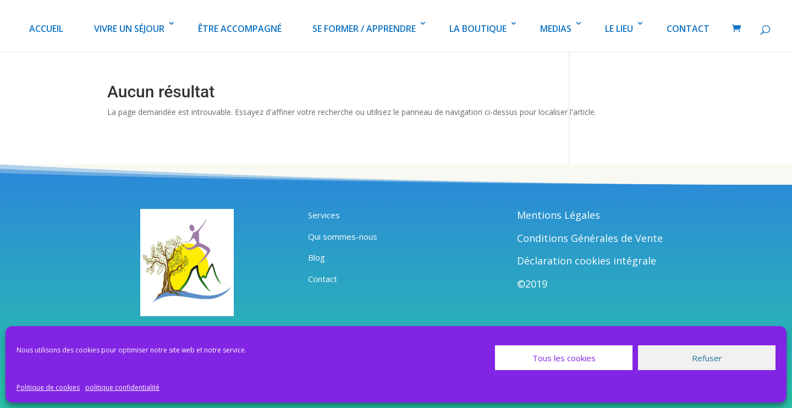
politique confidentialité (122, 387)
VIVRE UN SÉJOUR (129, 29)
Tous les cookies (564, 357)
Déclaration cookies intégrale (586, 260)
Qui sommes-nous (342, 236)
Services (324, 214)
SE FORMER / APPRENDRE (364, 29)
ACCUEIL (46, 29)
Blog (316, 257)
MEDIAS (555, 29)
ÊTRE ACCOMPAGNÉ (240, 29)
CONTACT (688, 29)
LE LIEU (619, 29)
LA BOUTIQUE (478, 29)
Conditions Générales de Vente (590, 238)
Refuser (707, 357)
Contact (322, 278)
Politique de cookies (48, 387)
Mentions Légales (558, 215)
